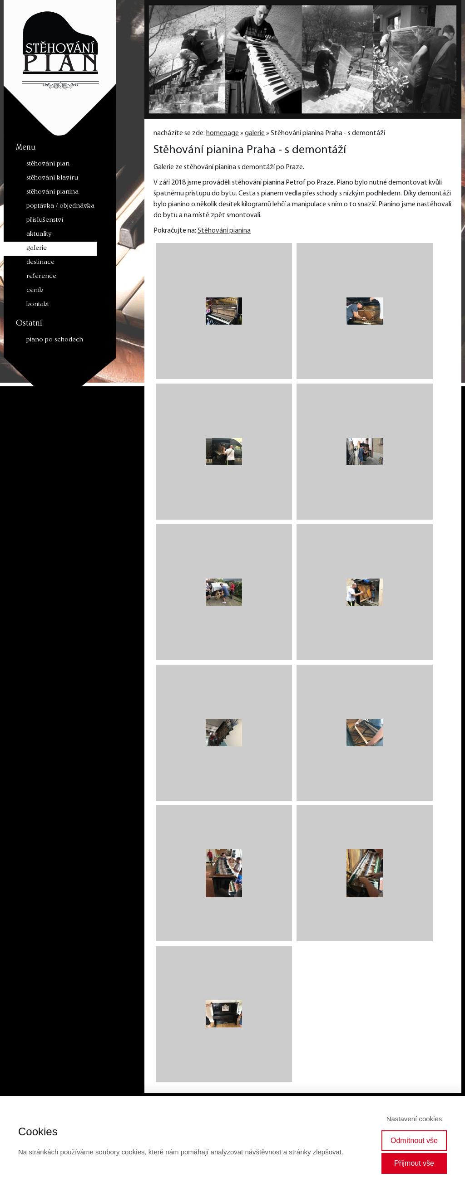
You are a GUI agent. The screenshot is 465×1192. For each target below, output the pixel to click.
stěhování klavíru (52, 178)
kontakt (37, 305)
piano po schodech (54, 340)
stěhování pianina (52, 192)
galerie (36, 248)
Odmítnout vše (414, 1140)
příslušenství (44, 220)
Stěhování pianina (224, 230)
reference (41, 276)
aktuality (39, 234)
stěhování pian (47, 164)
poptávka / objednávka (60, 206)
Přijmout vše (414, 1163)
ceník (34, 290)
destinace (40, 262)
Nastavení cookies (414, 1119)
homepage (222, 133)
